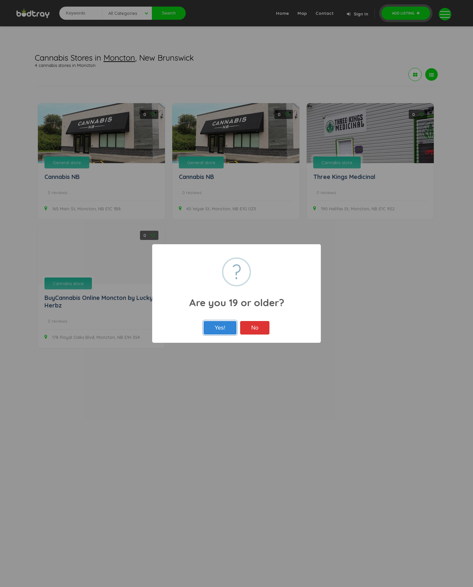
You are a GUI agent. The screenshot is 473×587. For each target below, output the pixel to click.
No (255, 328)
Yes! (220, 328)
